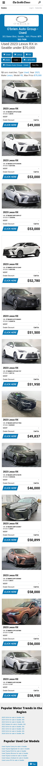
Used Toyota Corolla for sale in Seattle (14, 756)
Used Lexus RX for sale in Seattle (13, 760)
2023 (6, 60)
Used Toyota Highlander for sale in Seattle (16, 749)
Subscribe (38, 8)
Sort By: (36, 65)
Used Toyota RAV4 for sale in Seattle (14, 751)
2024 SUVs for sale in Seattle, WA (13, 720)
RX (28, 55)
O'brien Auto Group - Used (15, 65)
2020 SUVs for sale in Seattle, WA (13, 731)
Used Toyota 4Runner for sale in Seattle (15, 753)
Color (17, 60)
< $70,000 (29, 60)
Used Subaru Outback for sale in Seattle (15, 758)
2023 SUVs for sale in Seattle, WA (13, 722)
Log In (31, 8)
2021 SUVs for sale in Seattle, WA (13, 729)
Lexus (18, 55)
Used (6, 55)
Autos (4, 8)
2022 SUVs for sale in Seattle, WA (13, 726)
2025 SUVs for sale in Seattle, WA (13, 717)
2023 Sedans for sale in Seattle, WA (14, 724)
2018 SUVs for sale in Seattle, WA (13, 733)
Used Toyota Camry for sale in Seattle (14, 746)
